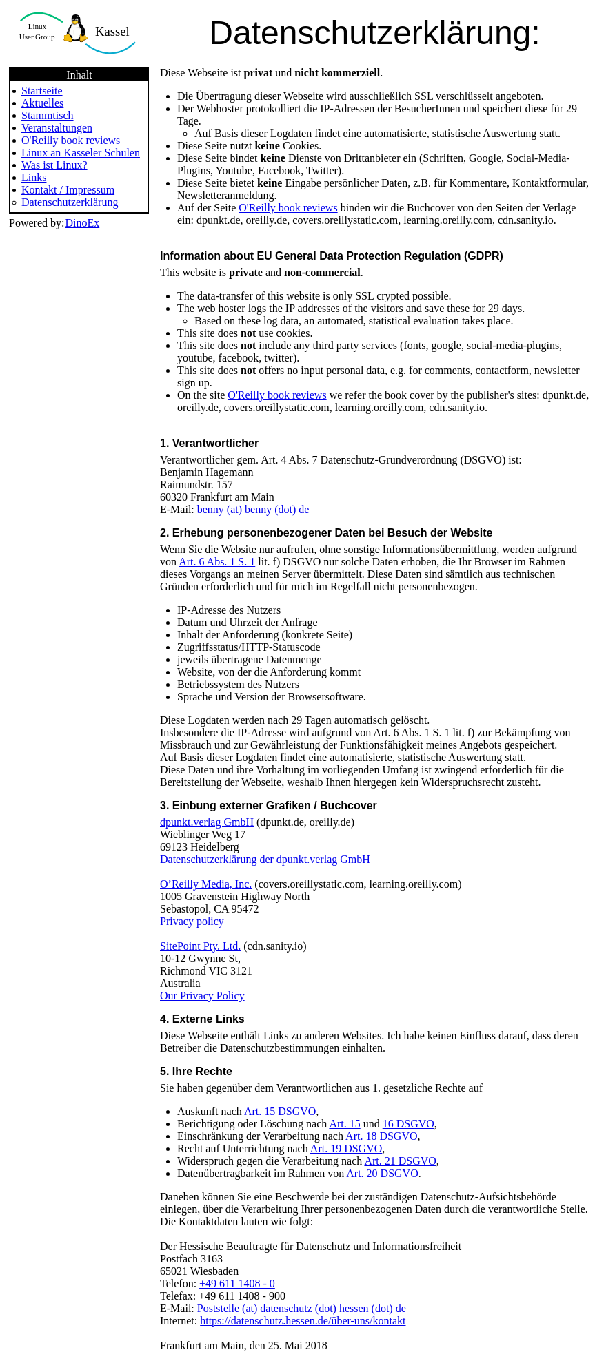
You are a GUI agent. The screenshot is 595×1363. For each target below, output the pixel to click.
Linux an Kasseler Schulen (80, 152)
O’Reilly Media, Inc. (206, 884)
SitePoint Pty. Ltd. (200, 946)
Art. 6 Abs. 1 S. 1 (217, 562)
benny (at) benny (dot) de (253, 509)
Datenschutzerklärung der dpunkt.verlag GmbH (265, 859)
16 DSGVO (408, 1124)
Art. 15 (344, 1124)
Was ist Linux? (54, 165)
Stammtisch (47, 115)
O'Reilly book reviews (70, 140)
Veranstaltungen (56, 128)
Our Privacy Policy (202, 995)
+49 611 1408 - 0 (237, 1283)
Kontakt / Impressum (67, 190)
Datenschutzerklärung (69, 202)
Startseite (42, 90)
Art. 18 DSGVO (381, 1136)
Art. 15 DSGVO (280, 1111)
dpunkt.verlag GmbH (207, 822)
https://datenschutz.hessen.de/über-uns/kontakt (302, 1320)
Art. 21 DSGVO (400, 1161)
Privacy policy (192, 921)
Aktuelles (42, 103)
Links (33, 177)
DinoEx (82, 223)
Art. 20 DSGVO (382, 1173)
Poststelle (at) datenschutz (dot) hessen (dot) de (301, 1308)
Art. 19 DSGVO (346, 1148)
